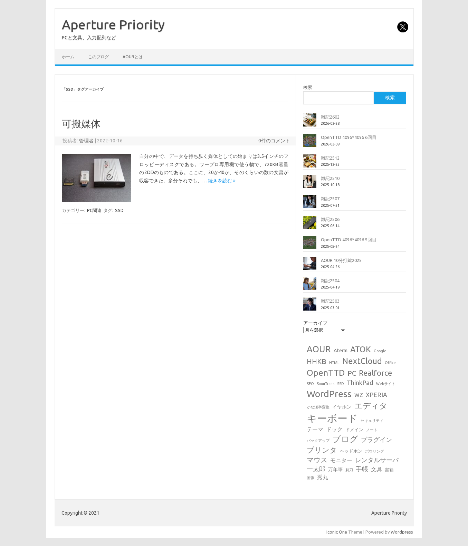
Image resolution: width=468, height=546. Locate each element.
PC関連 (94, 210)
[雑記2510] (309, 184)
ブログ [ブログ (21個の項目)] (345, 439)
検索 (307, 87)
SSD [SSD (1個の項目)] (340, 384)
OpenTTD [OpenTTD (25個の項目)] (326, 372)
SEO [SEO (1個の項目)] (310, 384)
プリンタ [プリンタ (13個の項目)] (322, 450)
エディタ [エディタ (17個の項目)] (371, 405)
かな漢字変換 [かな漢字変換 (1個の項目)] (318, 407)
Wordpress (402, 531)
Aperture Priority (113, 24)
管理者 (86, 140)
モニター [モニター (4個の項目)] (341, 460)
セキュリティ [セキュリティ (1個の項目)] (372, 420)
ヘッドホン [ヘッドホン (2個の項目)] (351, 450)
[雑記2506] (309, 225)
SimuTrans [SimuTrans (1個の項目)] (325, 384)
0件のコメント (274, 140)
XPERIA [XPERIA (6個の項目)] (376, 395)
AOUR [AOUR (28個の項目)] (319, 349)
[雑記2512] (309, 163)
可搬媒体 (81, 123)
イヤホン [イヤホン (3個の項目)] (342, 407)
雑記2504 (330, 280)
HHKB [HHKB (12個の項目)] (316, 361)
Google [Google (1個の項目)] (380, 351)
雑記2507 (330, 198)
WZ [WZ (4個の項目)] (358, 395)
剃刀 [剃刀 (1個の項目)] (349, 470)
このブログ (98, 56)
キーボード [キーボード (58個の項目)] (332, 418)
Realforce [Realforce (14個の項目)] (375, 373)
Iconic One (336, 531)
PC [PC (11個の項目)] (351, 373)
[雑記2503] (309, 306)
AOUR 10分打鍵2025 (341, 260)
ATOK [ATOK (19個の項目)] (360, 349)
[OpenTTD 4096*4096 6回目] (309, 143)
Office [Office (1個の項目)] (390, 363)
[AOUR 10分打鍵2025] (309, 266)
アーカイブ (315, 323)
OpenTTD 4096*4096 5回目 (348, 239)
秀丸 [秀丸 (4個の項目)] (322, 477)
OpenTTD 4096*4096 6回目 (348, 137)
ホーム (68, 56)
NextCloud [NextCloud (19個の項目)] (362, 360)
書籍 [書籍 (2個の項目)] (389, 469)
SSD (119, 210)
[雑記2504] (309, 286)
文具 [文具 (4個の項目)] (376, 469)
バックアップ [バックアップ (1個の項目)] (318, 440)
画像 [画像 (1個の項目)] (310, 478)
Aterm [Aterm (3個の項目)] (340, 350)
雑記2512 (330, 157)
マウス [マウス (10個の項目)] (317, 460)
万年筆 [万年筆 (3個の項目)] (335, 469)
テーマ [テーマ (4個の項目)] (315, 429)
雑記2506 (330, 219)
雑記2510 (330, 178)
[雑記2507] (309, 204)
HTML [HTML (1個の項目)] (334, 363)
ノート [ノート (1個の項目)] (372, 430)
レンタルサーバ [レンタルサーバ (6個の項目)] (377, 460)
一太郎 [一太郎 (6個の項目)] (316, 469)
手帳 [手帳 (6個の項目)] (362, 469)
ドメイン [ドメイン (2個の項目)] (354, 429)
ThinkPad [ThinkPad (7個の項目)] (360, 382)
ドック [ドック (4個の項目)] (334, 429)
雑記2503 (330, 301)
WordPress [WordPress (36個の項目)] (329, 393)
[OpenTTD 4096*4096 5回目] (309, 245)
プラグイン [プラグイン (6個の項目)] (376, 439)
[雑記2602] (309, 122)
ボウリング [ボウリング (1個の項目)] (374, 451)
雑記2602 (330, 116)
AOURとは (133, 56)
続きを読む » (222, 180)
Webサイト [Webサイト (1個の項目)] (385, 384)
